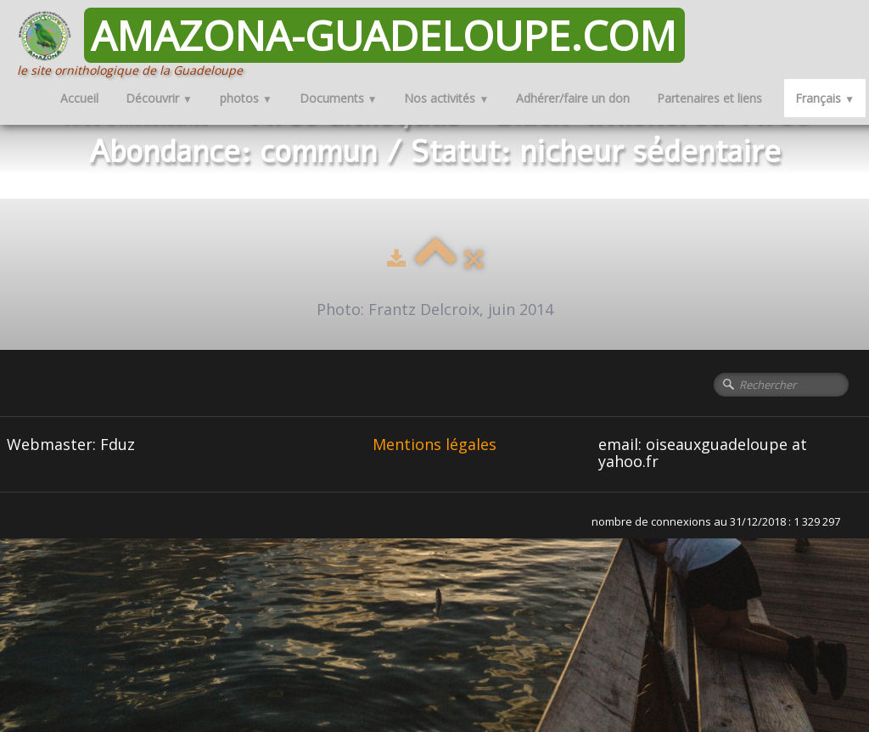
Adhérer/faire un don (573, 98)
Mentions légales (434, 444)
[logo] (357, 43)
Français (825, 98)
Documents (339, 98)
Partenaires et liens (709, 98)
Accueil (79, 98)
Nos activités (446, 98)
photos (246, 98)
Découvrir (159, 98)
